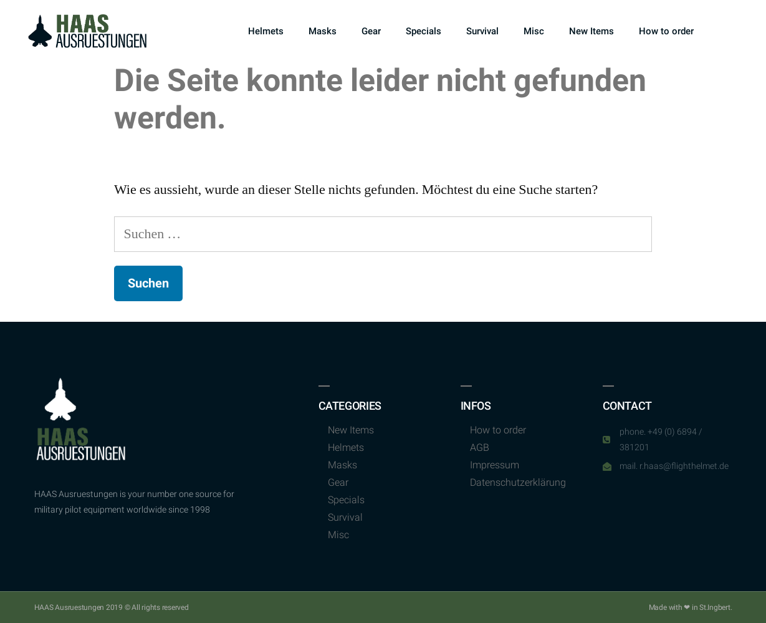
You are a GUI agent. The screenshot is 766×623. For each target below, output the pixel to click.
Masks (323, 31)
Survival (482, 31)
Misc (534, 31)
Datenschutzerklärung (518, 482)
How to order (666, 31)
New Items (591, 31)
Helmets (266, 31)
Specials (423, 31)
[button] (725, 31)
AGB (479, 447)
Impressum (494, 465)
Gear (371, 31)
